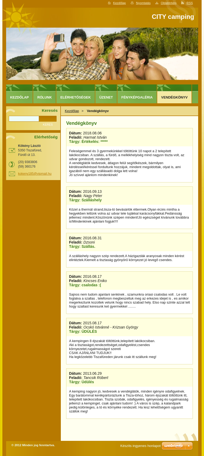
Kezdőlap (119, 3)
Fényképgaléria (137, 97)
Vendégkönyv (174, 97)
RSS (189, 3)
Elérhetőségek (75, 97)
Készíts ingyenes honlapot (140, 446)
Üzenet (106, 97)
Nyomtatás (143, 3)
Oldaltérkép (168, 3)
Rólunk (44, 97)
